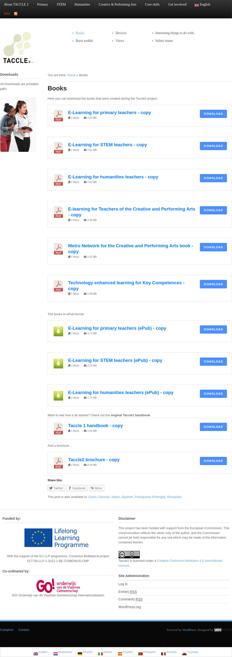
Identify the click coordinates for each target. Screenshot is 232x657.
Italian (116, 497)
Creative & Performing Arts (115, 4)
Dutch (92, 497)
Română (168, 652)
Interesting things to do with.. (175, 33)
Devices (119, 33)
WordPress (189, 630)
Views (120, 41)
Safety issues (162, 41)
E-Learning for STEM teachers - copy (107, 144)
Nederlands (62, 652)
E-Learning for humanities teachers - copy (113, 176)
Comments (131, 599)
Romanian (174, 497)
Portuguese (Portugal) (150, 497)
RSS (7, 13)
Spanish (127, 497)
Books (80, 33)
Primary (41, 4)
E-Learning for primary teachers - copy (109, 112)
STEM (59, 4)
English (200, 5)
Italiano (105, 652)
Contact (23, 630)
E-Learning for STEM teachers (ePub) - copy (115, 360)
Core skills (150, 4)
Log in (123, 584)
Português (146, 652)
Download (213, 114)
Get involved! (177, 4)
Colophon (7, 630)
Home (71, 75)
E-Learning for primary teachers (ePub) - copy (117, 328)
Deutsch (85, 652)
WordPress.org (130, 607)
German (104, 497)
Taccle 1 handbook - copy (95, 425)
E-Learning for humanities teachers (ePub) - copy (120, 392)
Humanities (80, 4)
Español (125, 652)
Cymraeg (190, 652)
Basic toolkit (83, 41)
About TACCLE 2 (14, 4)
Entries (128, 592)
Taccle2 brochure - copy (94, 459)
